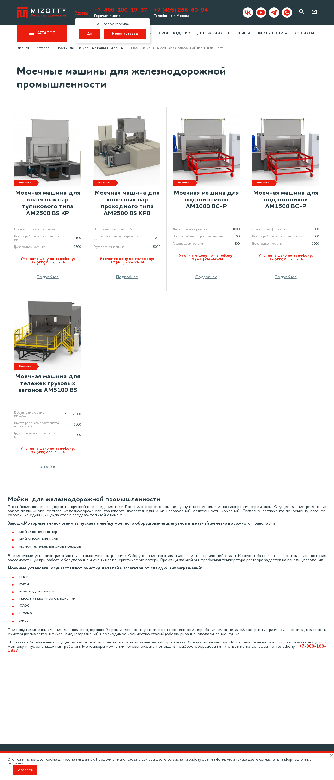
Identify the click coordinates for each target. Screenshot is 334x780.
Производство (174, 33)
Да (89, 33)
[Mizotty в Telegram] (274, 12)
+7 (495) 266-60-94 (181, 10)
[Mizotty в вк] (248, 12)
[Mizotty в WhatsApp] (287, 12)
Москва (81, 12)
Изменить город (125, 33)
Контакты (304, 33)
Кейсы (243, 33)
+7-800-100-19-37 (120, 10)
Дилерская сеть (213, 33)
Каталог (41, 33)
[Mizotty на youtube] (261, 12)
